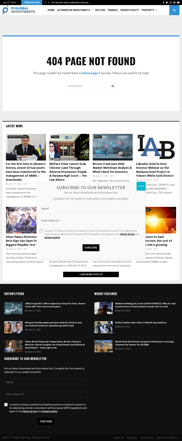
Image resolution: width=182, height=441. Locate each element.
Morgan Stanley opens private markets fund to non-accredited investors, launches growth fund (54, 324)
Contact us (118, 438)
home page (90, 73)
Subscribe (46, 421)
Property (148, 10)
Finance (113, 10)
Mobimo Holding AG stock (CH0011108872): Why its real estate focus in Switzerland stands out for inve (145, 305)
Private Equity (129, 10)
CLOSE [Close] (141, 186)
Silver (10, 210)
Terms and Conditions (166, 438)
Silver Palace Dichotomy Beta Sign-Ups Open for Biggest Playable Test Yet (23, 240)
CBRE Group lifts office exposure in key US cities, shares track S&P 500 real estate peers (55, 305)
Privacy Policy (146, 438)
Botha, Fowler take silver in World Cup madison (140, 323)
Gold (140, 137)
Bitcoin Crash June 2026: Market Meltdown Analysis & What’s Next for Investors (112, 167)
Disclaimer (132, 438)
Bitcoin (100, 10)
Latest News (14, 126)
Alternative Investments (73, 10)
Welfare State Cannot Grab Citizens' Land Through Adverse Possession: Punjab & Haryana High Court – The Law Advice (68, 171)
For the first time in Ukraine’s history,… (70, 2)
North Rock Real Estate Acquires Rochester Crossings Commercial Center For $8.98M (144, 343)
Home (51, 10)
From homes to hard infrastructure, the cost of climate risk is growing (154, 240)
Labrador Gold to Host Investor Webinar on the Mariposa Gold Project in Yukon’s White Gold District (155, 169)
